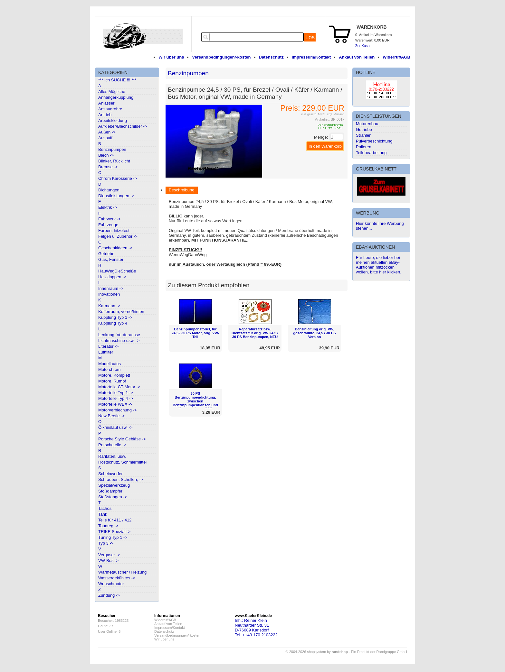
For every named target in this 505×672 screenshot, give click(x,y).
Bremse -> (108, 166)
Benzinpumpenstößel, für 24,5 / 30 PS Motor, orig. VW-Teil (195, 333)
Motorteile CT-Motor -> (119, 386)
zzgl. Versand (335, 114)
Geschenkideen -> (115, 247)
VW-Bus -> (108, 560)
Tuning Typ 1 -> (112, 537)
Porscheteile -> (112, 444)
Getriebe (106, 253)
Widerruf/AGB (396, 57)
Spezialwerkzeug (114, 485)
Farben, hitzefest (113, 230)
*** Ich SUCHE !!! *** (117, 80)
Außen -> (107, 132)
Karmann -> (109, 305)
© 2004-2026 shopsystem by (317, 652)
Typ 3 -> (105, 543)
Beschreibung (182, 190)
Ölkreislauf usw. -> (115, 427)
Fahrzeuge (108, 224)
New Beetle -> (111, 415)
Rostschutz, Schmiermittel (122, 462)
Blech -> (106, 155)
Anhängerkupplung (115, 97)
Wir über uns (171, 57)
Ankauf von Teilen (357, 57)
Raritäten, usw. (112, 456)
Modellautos (109, 363)
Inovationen (109, 294)
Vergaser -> (109, 554)
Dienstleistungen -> (116, 195)
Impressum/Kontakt (311, 57)
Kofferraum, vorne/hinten (121, 311)
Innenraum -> (110, 288)
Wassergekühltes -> (116, 577)
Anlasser (106, 103)
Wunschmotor (111, 583)
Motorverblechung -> (117, 410)
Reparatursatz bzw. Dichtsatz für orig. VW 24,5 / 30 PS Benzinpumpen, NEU (255, 333)
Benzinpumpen (112, 149)
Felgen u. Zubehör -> (118, 236)
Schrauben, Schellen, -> (120, 479)
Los (310, 37)
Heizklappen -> (112, 276)
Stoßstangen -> (112, 496)
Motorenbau (367, 123)
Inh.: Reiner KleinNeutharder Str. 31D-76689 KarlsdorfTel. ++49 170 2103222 (256, 627)
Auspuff (105, 137)
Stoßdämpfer (110, 491)
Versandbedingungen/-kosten (221, 57)
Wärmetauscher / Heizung (122, 572)
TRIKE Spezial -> (114, 531)
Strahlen (363, 135)
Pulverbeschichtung (374, 141)
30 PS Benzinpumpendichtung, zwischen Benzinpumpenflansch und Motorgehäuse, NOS (195, 401)
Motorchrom (109, 369)
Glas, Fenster (110, 259)
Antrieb (104, 114)
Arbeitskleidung (112, 120)
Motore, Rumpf (112, 381)
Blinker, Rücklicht (114, 161)
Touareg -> (108, 525)
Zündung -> (109, 595)
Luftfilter (105, 352)
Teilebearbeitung (371, 152)
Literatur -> (108, 346)
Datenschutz (271, 57)
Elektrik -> (107, 207)
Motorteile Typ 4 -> (115, 398)
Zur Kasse (363, 46)
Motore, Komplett (114, 375)
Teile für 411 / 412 (114, 520)
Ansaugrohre (110, 108)
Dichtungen (108, 190)
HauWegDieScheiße (117, 271)
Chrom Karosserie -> (117, 178)
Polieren (363, 146)
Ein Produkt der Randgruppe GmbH (379, 652)
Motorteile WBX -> (115, 404)
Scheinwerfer (110, 473)
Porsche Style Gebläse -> (122, 439)
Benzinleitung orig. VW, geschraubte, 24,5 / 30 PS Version (314, 333)
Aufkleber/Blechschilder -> (122, 126)
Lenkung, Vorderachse (119, 334)
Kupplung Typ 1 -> (115, 317)
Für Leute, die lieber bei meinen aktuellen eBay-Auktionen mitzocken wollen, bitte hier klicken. (378, 264)
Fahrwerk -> (109, 218)
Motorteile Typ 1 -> (115, 392)
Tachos (104, 508)
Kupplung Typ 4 (112, 323)
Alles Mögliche (111, 91)
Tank (102, 514)
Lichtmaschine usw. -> (118, 340)
